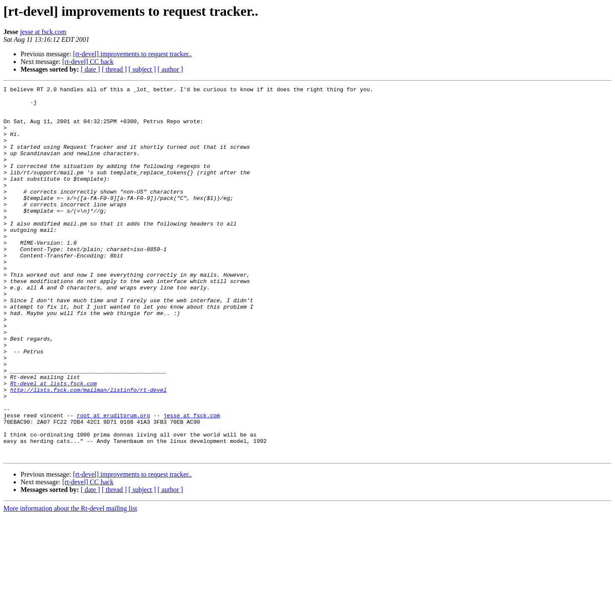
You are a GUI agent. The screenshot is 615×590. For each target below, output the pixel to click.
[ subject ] (142, 69)
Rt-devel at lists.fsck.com (53, 443)
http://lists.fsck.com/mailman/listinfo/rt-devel (88, 451)
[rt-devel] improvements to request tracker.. (132, 54)
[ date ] (90, 69)
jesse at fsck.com (43, 31)
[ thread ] (114, 69)
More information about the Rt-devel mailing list (70, 582)
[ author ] (170, 69)
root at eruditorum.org (113, 482)
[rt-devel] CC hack (88, 61)
